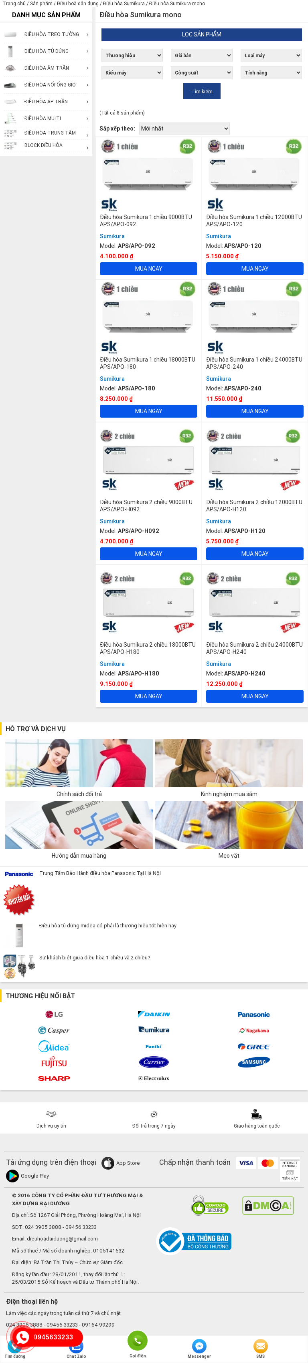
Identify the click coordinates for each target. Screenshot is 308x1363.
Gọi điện (137, 1340)
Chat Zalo (76, 1349)
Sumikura (112, 236)
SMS (260, 1349)
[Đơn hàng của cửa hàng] (184, 129)
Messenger (199, 1349)
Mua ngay (148, 268)
